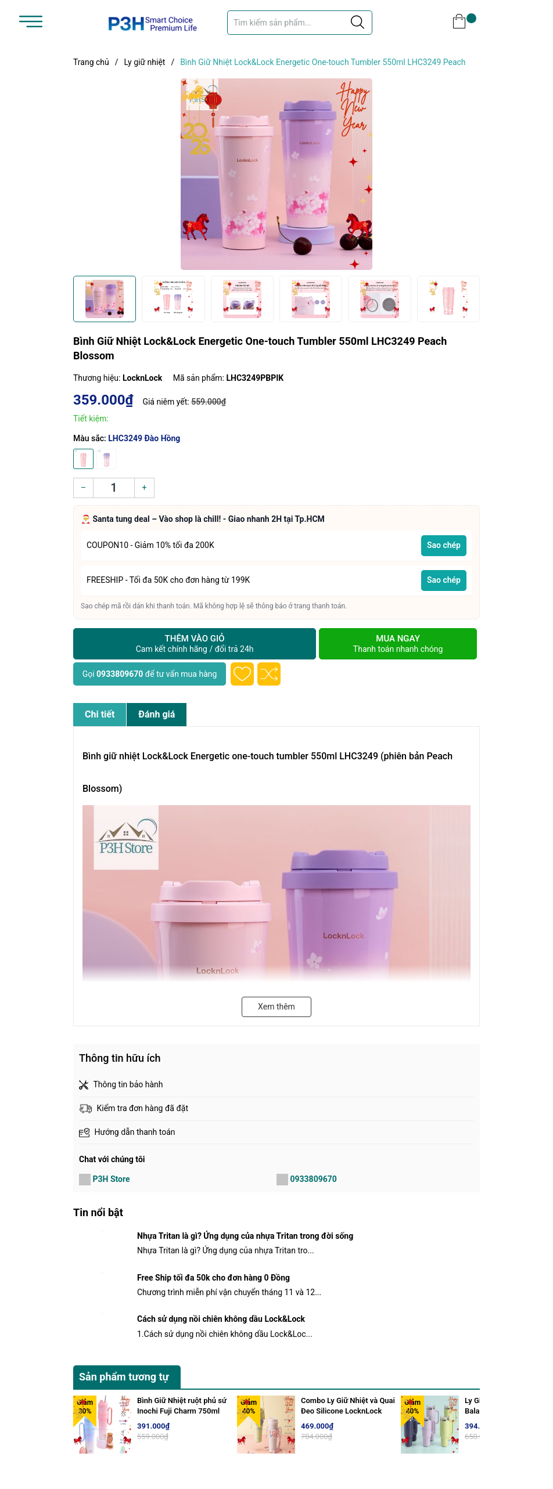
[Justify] (357, 22)
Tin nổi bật (98, 1212)
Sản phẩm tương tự (124, 1377)
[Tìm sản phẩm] (300, 22)
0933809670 (119, 674)
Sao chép (444, 545)
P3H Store (111, 1179)
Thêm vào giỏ (194, 643)
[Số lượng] (114, 488)
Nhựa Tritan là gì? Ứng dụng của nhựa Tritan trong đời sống (245, 1236)
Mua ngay (398, 643)
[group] (276, 174)
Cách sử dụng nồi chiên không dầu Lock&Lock (221, 1319)
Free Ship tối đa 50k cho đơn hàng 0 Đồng (213, 1277)
